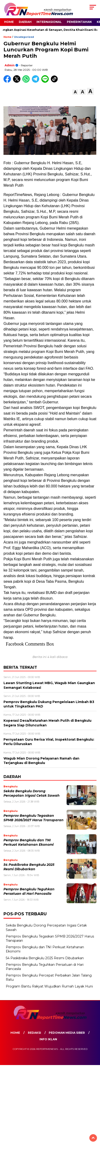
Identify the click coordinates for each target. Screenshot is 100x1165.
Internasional (49, 22)
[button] (75, 92)
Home (9, 22)
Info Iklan (48, 1039)
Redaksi (34, 1032)
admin (10, 65)
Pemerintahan (79, 22)
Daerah (25, 22)
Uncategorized (24, 37)
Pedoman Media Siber (67, 1032)
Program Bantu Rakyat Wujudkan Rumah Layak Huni (49, 986)
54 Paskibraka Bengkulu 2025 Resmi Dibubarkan (45, 958)
